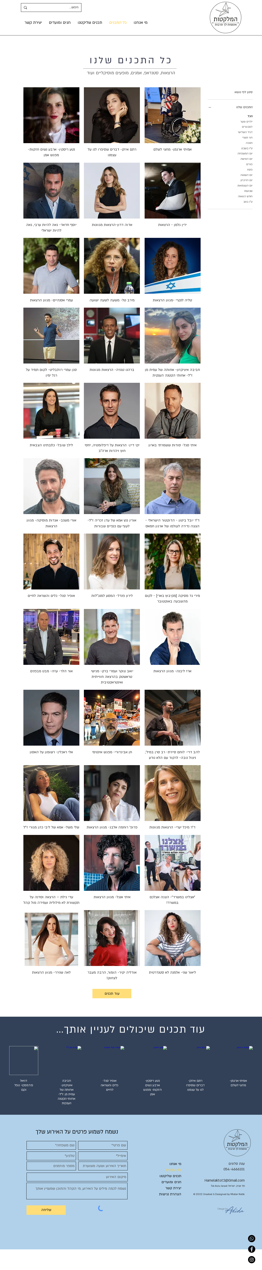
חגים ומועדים (171, 1182)
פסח (250, 169)
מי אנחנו (175, 1163)
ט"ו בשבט (247, 148)
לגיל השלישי (245, 132)
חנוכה (249, 142)
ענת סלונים (236, 1163)
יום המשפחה (245, 153)
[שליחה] (46, 1210)
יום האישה (246, 158)
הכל (250, 116)
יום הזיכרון (247, 180)
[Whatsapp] (251, 1238)
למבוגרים (247, 126)
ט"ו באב (248, 201)
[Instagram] (251, 1259)
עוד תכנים (112, 993)
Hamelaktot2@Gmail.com (224, 1180)
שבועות (248, 190)
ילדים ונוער (246, 121)
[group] (131, 1078)
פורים (249, 164)
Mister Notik (238, 1194)
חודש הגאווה (245, 196)
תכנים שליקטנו (170, 1176)
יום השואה (246, 175)
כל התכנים (173, 1169)
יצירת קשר (173, 1188)
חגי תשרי (247, 137)
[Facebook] (251, 1249)
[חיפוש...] (57, 7)
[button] (89, 22)
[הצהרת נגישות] (168, 1194)
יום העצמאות (245, 185)
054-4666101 (234, 1169)
